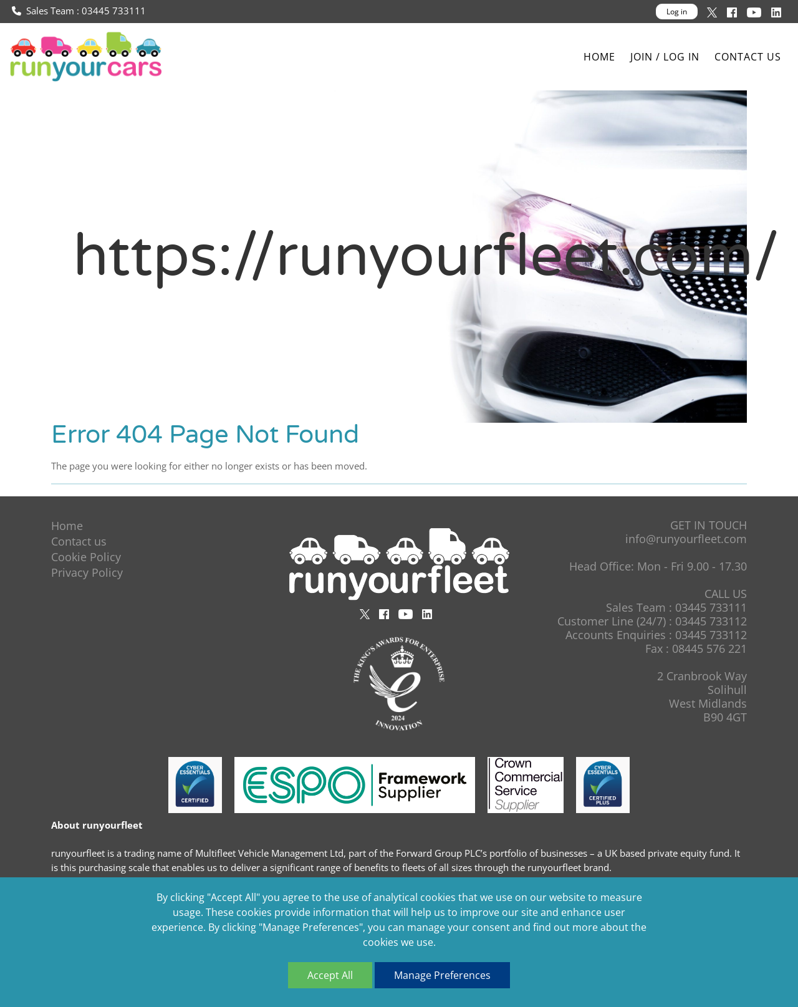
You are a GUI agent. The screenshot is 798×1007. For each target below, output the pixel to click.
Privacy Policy (87, 572)
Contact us (747, 57)
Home (599, 57)
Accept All (330, 975)
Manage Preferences (442, 975)
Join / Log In (664, 57)
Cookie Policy (86, 556)
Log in (676, 11)
